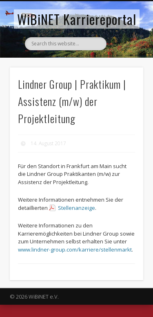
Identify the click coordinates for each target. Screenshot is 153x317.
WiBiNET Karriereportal (76, 19)
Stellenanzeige (76, 207)
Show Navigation (123, 73)
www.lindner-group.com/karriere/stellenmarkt (75, 249)
